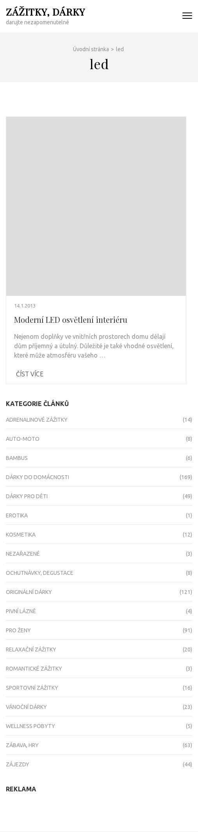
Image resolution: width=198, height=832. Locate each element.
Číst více (29, 374)
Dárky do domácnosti (37, 477)
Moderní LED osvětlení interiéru (70, 319)
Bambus (17, 458)
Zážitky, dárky (45, 11)
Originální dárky (29, 592)
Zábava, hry (22, 745)
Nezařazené (23, 554)
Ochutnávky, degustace (39, 573)
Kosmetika (21, 534)
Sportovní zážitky (32, 688)
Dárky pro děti (27, 496)
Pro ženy (18, 630)
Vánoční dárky (26, 707)
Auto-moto (22, 439)
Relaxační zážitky (31, 649)
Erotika (17, 515)
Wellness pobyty (30, 726)
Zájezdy (17, 764)
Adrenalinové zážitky (37, 420)
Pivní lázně (21, 611)
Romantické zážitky (34, 669)
